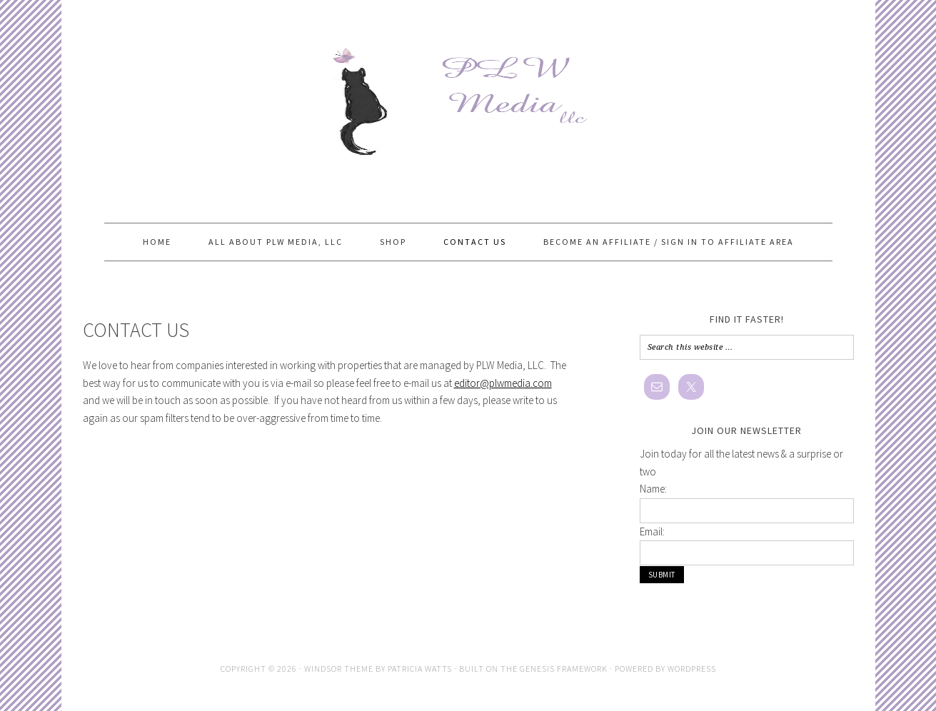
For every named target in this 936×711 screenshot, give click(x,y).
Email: (652, 531)
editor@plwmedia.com (503, 383)
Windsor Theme (338, 668)
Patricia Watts (420, 668)
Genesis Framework (564, 668)
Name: (653, 488)
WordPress (692, 668)
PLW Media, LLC (468, 94)
